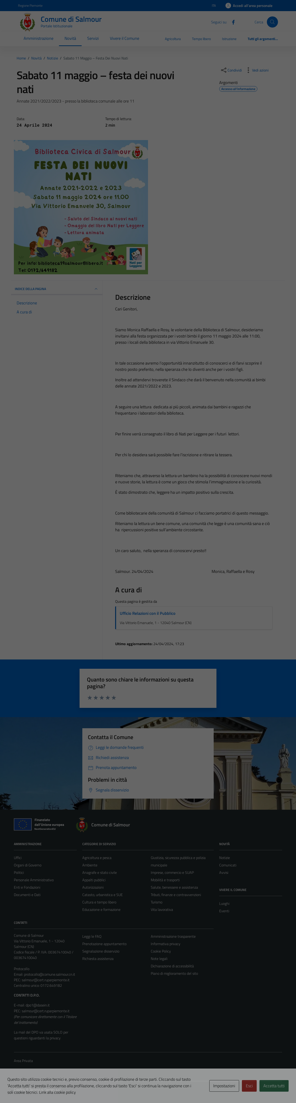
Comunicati (227, 865)
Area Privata (23, 1060)
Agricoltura (173, 38)
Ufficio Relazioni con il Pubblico (148, 613)
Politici (19, 872)
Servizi (93, 38)
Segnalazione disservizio (100, 951)
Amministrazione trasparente (173, 936)
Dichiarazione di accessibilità (172, 966)
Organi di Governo (27, 865)
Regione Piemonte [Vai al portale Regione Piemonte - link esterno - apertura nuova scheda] (30, 5)
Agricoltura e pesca (96, 857)
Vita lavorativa (162, 909)
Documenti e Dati (27, 894)
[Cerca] (272, 22)
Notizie (224, 857)
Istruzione (229, 38)
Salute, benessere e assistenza (174, 887)
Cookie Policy (161, 951)
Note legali (159, 958)
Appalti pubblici (93, 880)
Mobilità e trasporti (165, 880)
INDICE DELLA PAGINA (57, 289)
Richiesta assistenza (98, 958)
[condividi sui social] (231, 70)
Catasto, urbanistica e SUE (102, 894)
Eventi (224, 911)
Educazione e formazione (101, 909)
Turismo (156, 902)
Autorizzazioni (93, 887)
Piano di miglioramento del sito (174, 973)
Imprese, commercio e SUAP (172, 872)
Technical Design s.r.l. (45, 1089)
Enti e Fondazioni (27, 887)
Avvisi (223, 872)
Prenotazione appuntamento (104, 944)
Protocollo (21, 969)
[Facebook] (231, 22)
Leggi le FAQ (92, 936)
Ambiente (89, 865)
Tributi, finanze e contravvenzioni (176, 894)
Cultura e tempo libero (99, 902)
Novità (70, 38)
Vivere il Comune (124, 38)
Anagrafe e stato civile (99, 872)
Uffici (18, 857)
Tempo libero (201, 38)
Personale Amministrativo (34, 880)
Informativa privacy (165, 944)
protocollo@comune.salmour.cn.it (49, 974)
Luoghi (224, 903)
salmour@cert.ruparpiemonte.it (46, 980)
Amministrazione (38, 38)
